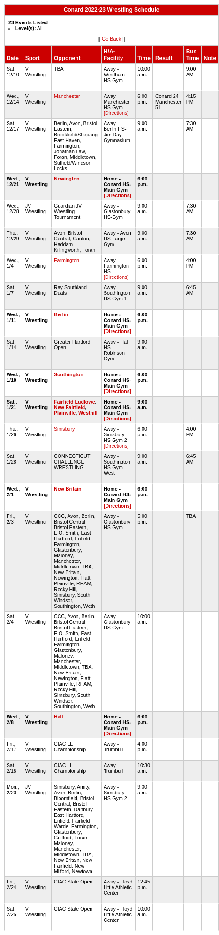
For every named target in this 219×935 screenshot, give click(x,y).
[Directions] (116, 113)
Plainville (65, 413)
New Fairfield (69, 407)
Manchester (67, 96)
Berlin (61, 314)
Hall (58, 716)
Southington (68, 374)
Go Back (111, 39)
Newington (66, 178)
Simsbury (64, 429)
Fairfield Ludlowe (74, 401)
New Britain (68, 489)
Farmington (66, 260)
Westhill (88, 413)
